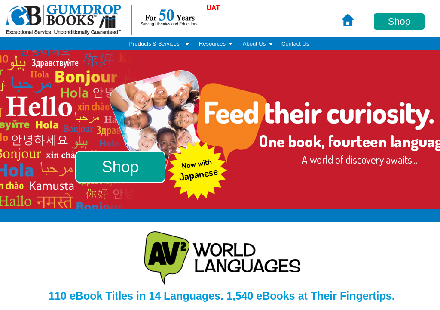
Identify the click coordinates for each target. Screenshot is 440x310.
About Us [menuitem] (259, 43)
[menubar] (220, 43)
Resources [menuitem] (216, 43)
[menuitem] (295, 44)
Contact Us (295, 43)
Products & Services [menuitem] (160, 43)
